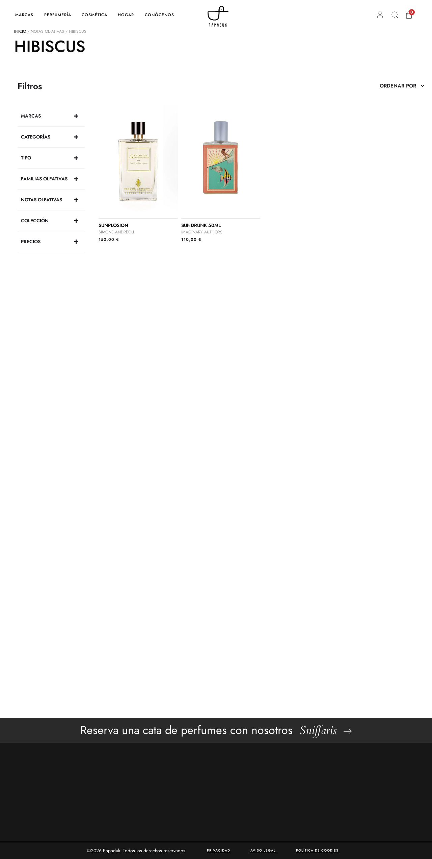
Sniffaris (318, 730)
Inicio (20, 31)
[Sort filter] (401, 86)
